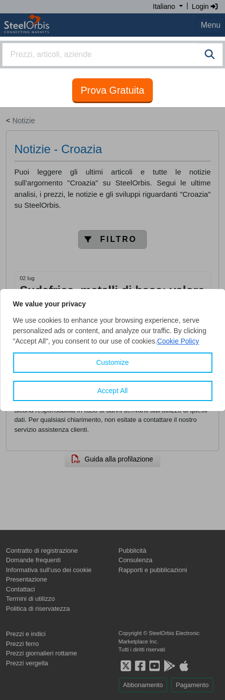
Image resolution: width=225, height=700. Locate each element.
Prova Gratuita (112, 90)
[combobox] (112, 54)
